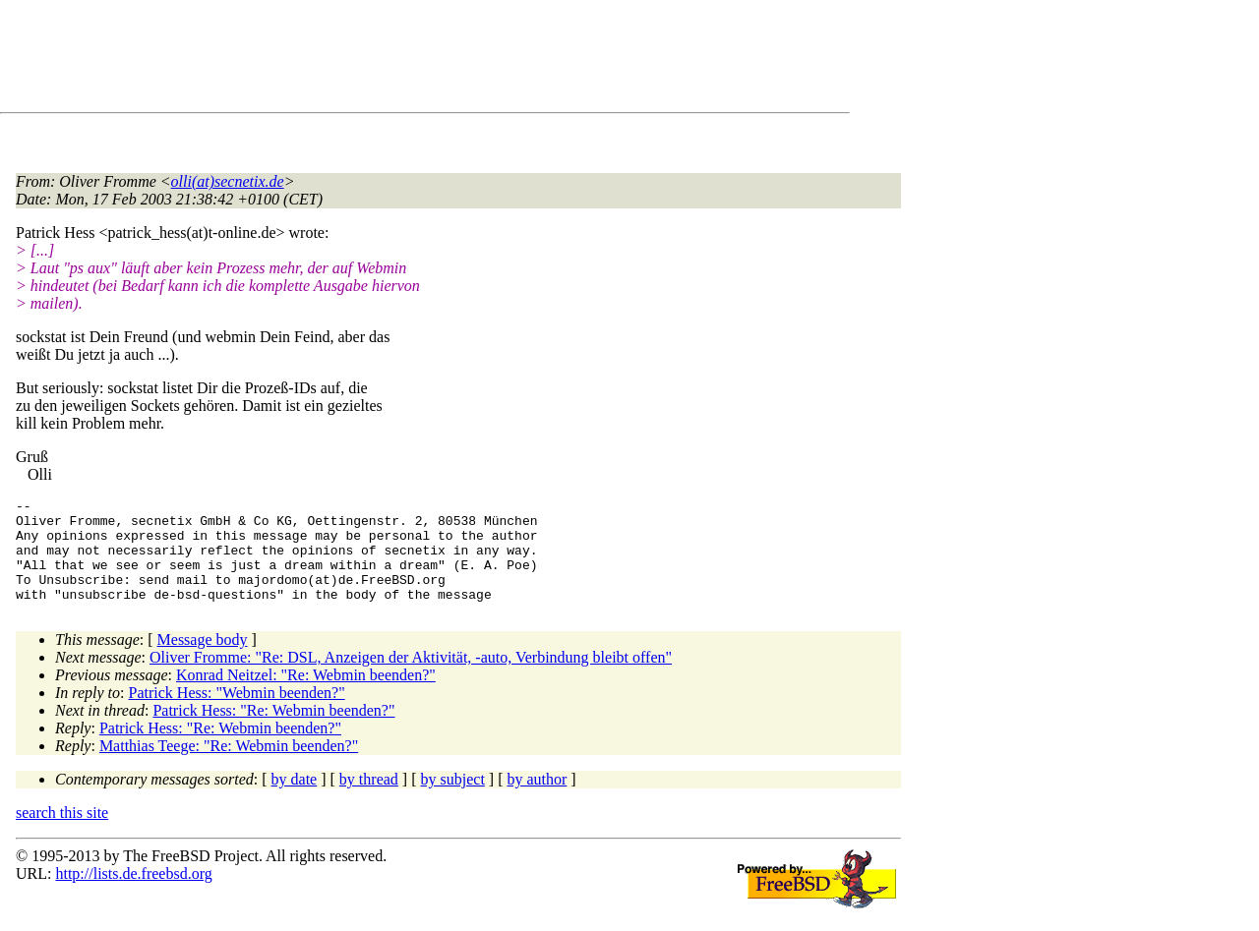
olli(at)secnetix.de (227, 181)
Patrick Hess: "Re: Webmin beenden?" (273, 731)
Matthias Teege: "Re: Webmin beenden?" (228, 766)
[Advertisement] (374, 60)
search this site (62, 833)
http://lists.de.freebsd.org (133, 894)
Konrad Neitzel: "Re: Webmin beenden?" (306, 695)
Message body (202, 660)
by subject (453, 799)
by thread (368, 799)
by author (537, 799)
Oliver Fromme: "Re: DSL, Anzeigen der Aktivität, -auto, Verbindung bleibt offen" (411, 677)
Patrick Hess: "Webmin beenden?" (237, 713)
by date (294, 799)
